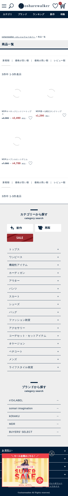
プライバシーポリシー (52, 483)
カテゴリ (7, 14)
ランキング (38, 14)
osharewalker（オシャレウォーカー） (19, 37)
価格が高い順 (41, 60)
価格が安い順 (22, 60)
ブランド (22, 14)
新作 (52, 14)
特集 (63, 14)
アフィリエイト (52, 486)
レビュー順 (59, 60)
